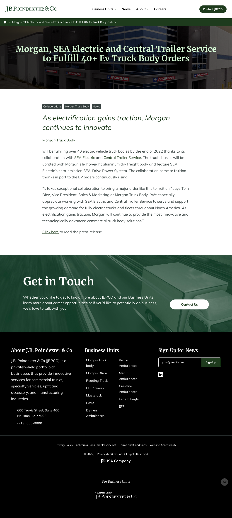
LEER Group (95, 388)
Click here (50, 232)
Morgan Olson (96, 373)
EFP (122, 407)
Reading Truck (97, 381)
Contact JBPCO (213, 9)
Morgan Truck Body (77, 106)
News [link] (126, 9)
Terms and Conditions (134, 445)
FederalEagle (129, 399)
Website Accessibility (166, 445)
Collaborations (52, 106)
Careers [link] (160, 9)
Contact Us (189, 304)
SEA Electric (84, 158)
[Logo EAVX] (32, 9)
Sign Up (211, 362)
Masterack (94, 396)
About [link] (142, 9)
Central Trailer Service (122, 158)
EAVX (90, 403)
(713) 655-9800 (29, 423)
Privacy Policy (60, 445)
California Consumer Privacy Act (95, 445)
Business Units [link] (103, 9)
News (96, 106)
